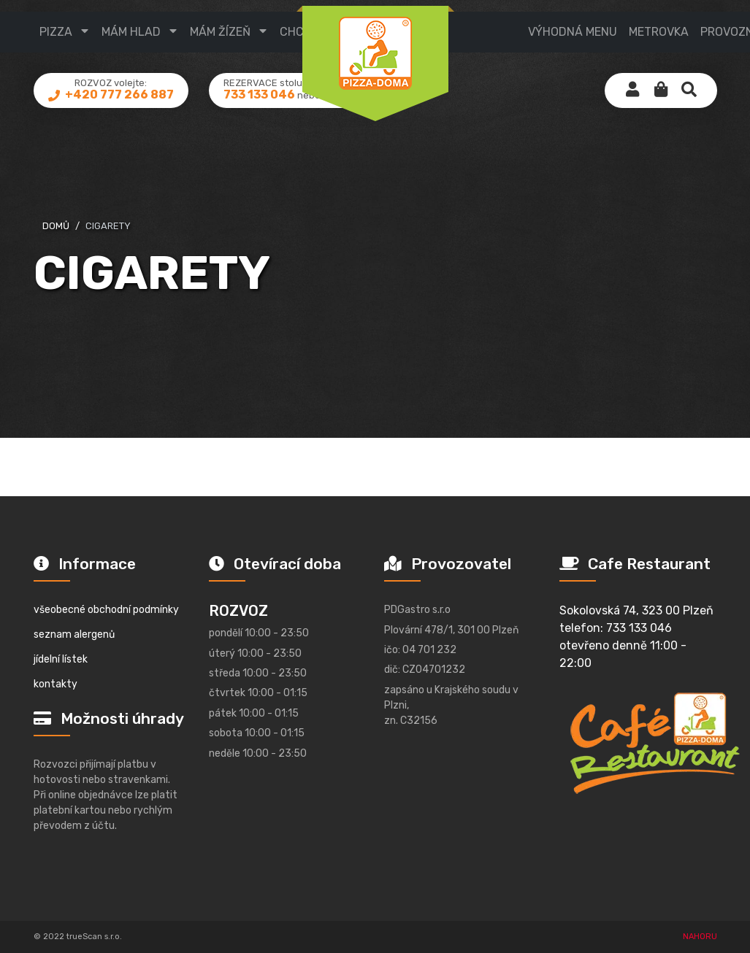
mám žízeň (220, 32)
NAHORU (700, 936)
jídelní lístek (61, 659)
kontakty (55, 684)
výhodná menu (572, 32)
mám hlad (131, 32)
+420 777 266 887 (118, 106)
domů (55, 225)
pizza (55, 32)
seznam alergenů (74, 634)
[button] (661, 102)
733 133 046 (259, 106)
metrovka (659, 32)
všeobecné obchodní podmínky (106, 609)
